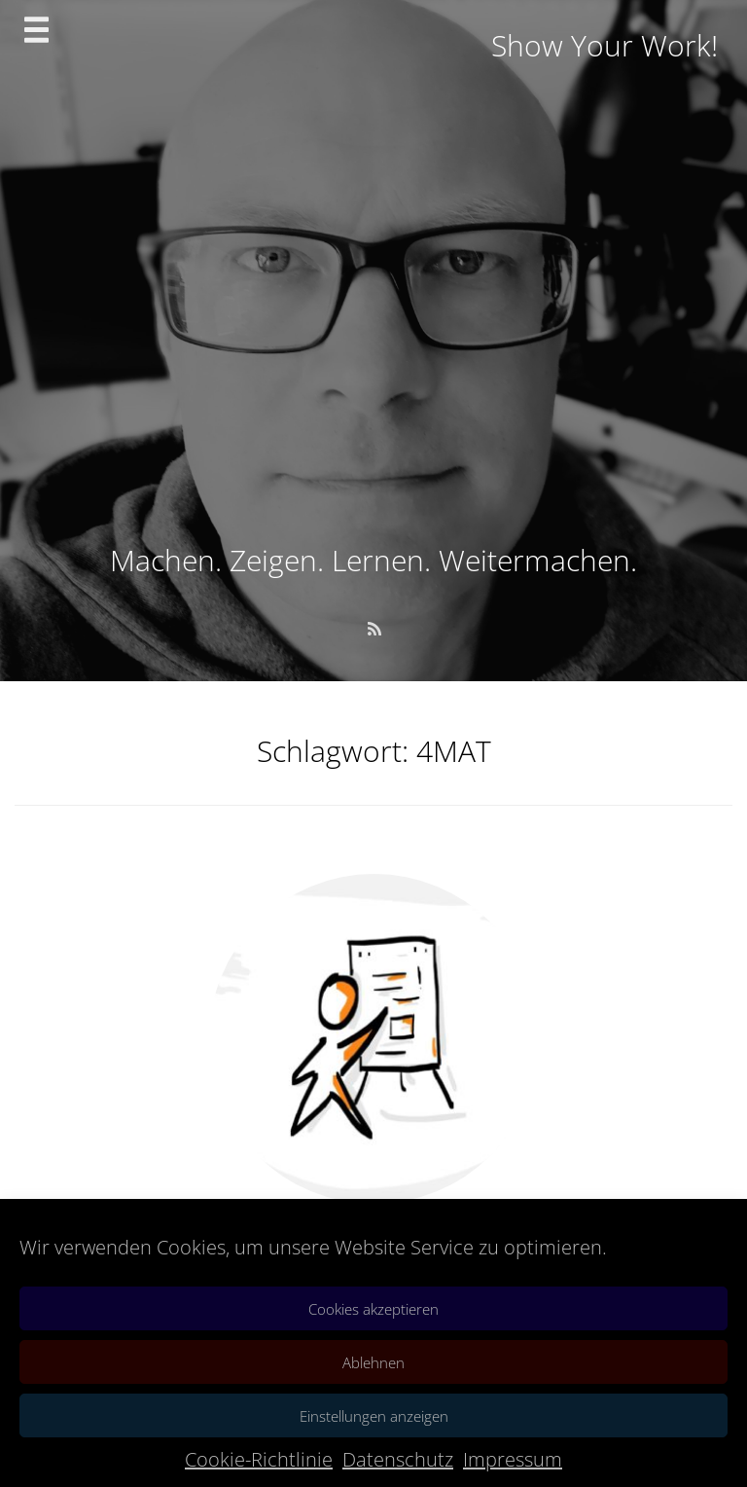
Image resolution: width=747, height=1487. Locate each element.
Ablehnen (373, 1362)
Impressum (512, 1459)
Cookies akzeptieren (373, 1309)
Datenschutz (397, 1459)
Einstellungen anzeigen (374, 1416)
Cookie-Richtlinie (259, 1459)
